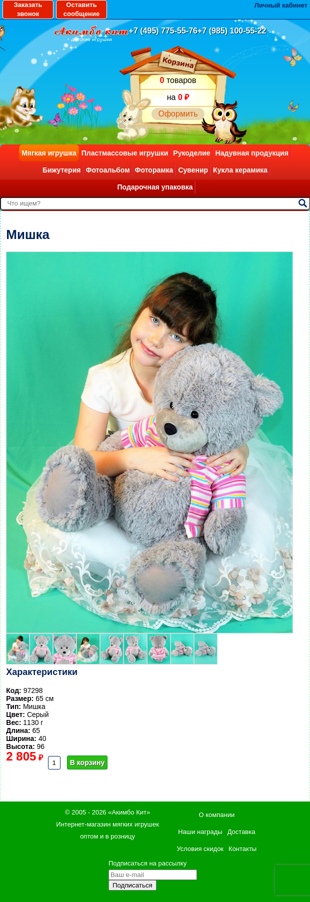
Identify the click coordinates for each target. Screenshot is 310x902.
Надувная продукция (252, 153)
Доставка (242, 832)
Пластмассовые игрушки (125, 153)
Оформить (178, 114)
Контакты (242, 848)
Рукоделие (191, 153)
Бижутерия (61, 170)
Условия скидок (200, 848)
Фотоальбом (108, 170)
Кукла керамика (240, 170)
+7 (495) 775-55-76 (163, 30)
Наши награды (200, 832)
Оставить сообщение (82, 9)
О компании (216, 814)
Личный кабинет (281, 5)
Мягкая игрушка (49, 153)
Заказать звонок (28, 9)
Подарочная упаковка (154, 187)
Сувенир (193, 170)
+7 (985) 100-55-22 (232, 30)
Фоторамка (154, 170)
